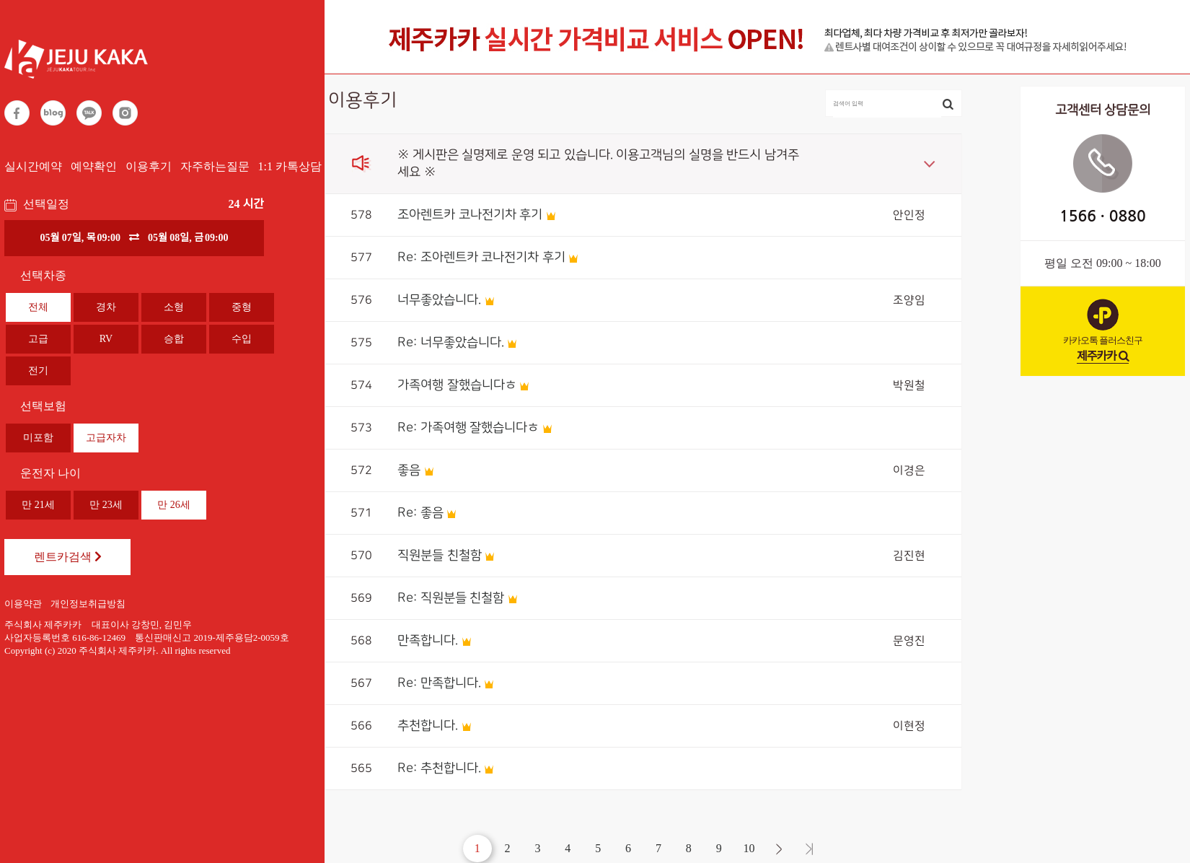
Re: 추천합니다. (439, 768)
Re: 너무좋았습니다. (450, 342)
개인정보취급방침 (87, 603)
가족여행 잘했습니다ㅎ (456, 385)
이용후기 (148, 166)
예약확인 (94, 166)
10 (749, 848)
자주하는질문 (215, 166)
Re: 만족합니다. (439, 683)
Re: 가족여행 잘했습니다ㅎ (468, 427)
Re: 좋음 (420, 512)
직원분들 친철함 (439, 555)
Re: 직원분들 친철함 (450, 597)
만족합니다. (427, 640)
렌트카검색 (68, 557)
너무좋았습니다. (439, 299)
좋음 (408, 470)
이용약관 (23, 603)
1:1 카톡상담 (290, 166)
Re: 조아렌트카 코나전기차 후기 (481, 257)
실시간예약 (33, 166)
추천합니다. (427, 725)
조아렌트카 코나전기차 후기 (469, 214)
